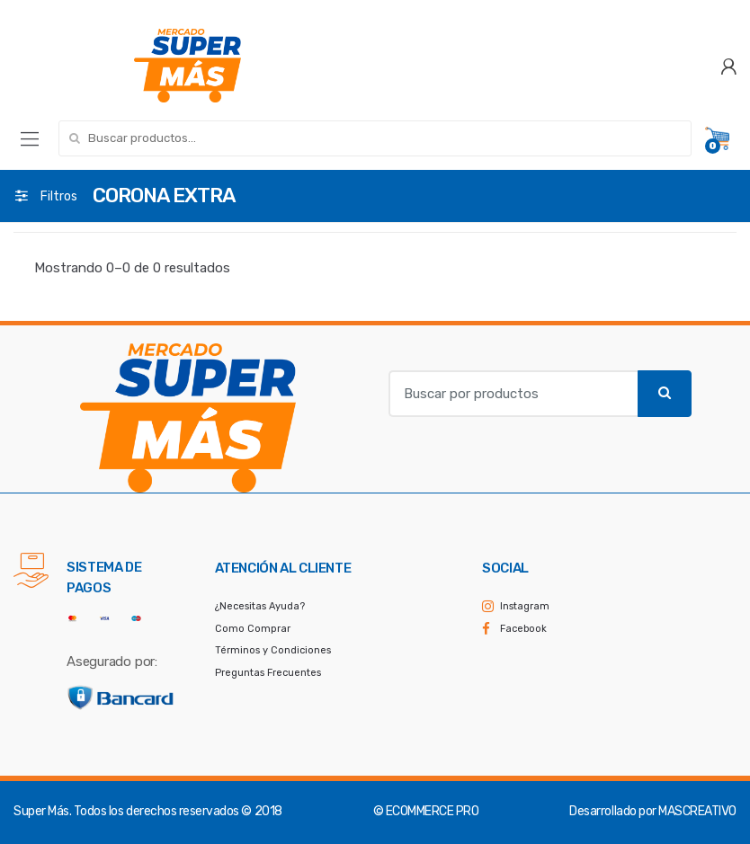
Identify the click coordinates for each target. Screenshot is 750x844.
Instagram (524, 606)
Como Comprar (252, 629)
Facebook (523, 629)
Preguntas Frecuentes (268, 673)
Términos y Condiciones (273, 650)
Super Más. (42, 811)
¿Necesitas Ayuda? (260, 606)
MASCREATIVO (697, 811)
